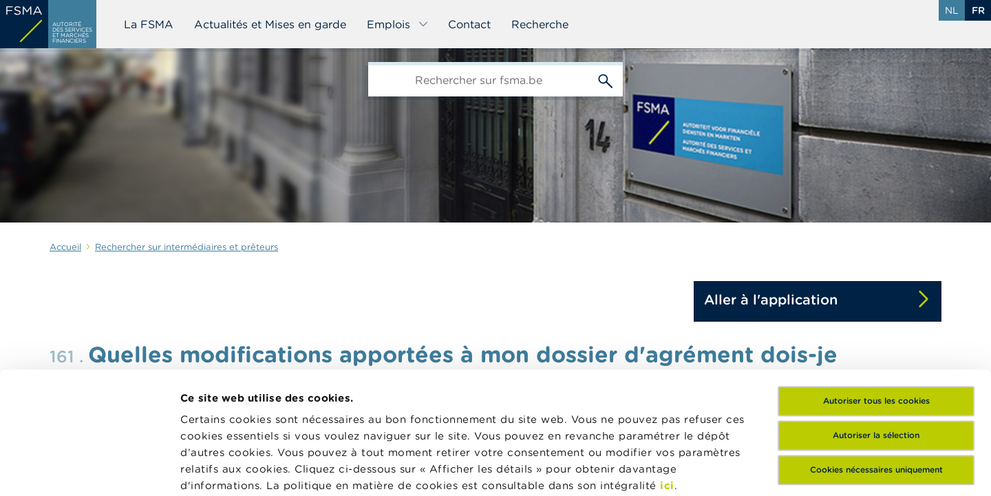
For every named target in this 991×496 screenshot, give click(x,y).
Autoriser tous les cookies (876, 281)
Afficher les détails (230, 468)
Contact (469, 24)
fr (978, 10)
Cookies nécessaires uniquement (876, 349)
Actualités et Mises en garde (270, 24)
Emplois (398, 24)
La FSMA (148, 24)
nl (952, 10)
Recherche (539, 24)
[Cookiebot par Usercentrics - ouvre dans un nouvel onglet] (89, 469)
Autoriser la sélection (876, 315)
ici (667, 365)
